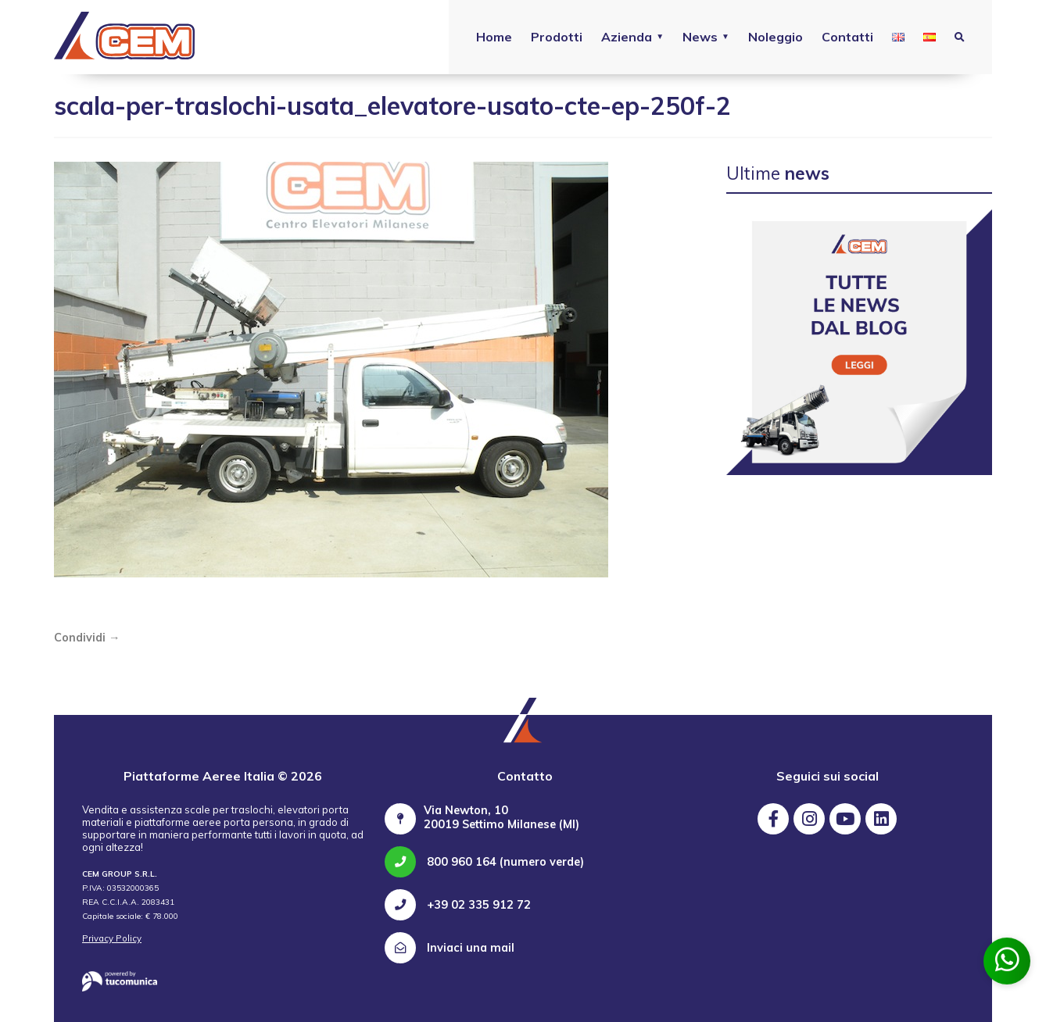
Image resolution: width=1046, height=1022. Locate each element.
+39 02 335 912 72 (458, 905)
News (700, 37)
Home (494, 37)
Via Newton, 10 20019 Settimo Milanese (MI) (501, 817)
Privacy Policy (111, 938)
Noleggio (775, 37)
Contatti (847, 37)
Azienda (626, 37)
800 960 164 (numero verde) (484, 862)
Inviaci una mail (449, 948)
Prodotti (556, 37)
